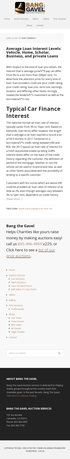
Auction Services (17, 275)
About (12, 314)
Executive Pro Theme (33, 448)
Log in (41, 451)
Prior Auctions (16, 305)
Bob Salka (16, 324)
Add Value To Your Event (23, 289)
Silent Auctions (18, 282)
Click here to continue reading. (21, 395)
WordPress (31, 451)
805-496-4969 (30, 243)
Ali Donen (16, 328)
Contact (13, 337)
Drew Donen (17, 321)
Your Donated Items (21, 285)
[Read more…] (14, 199)
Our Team (16, 317)
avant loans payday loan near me (35, 208)
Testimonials (17, 309)
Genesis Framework (55, 448)
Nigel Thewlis (18, 331)
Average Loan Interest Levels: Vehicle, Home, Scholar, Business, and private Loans (33, 52)
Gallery (12, 300)
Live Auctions (18, 278)
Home (12, 269)
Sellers (12, 294)
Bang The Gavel (35, 8)
